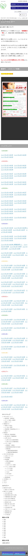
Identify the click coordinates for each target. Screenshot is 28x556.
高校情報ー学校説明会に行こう (12, 429)
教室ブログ (6, 491)
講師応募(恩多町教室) (13, 450)
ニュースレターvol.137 (7, 173)
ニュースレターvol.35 (6, 365)
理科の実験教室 (10, 461)
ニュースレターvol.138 (7, 169)
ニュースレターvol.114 (7, 213)
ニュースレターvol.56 (18, 321)
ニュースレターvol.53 (6, 327)
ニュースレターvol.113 (7, 217)
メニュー (24, 14)
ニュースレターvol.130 (7, 184)
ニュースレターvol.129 (20, 184)
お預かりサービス (9, 455)
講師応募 (8, 448)
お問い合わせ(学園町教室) (12, 441)
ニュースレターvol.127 (20, 192)
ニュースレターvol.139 (20, 167)
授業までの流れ (8, 425)
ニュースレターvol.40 (19, 357)
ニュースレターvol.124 (7, 196)
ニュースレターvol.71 (19, 290)
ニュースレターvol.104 (20, 236)
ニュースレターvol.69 (18, 292)
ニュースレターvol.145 (7, 155)
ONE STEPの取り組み (9, 454)
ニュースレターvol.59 (6, 319)
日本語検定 (7, 457)
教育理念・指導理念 (9, 418)
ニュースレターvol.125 (20, 194)
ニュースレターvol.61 (19, 309)
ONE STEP (12, 547)
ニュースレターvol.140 (7, 167)
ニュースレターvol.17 (18, 407)
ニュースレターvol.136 (20, 173)
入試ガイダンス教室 (11, 464)
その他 (6, 514)
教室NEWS (6, 487)
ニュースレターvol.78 (6, 282)
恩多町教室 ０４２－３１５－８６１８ (19, 4)
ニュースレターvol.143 (7, 157)
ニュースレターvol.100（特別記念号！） (12, 244)
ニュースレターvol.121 (7, 202)
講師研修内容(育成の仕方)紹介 (13, 447)
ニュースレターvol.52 (19, 327)
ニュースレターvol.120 (20, 202)
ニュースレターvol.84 (6, 273)
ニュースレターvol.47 (18, 340)
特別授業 (7, 459)
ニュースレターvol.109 (20, 227)
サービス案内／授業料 (10, 420)
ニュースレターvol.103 (7, 238)
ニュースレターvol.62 (6, 309)
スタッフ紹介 (8, 443)
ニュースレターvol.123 (7, 200)
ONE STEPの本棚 (9, 498)
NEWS (5, 480)
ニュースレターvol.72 (6, 290)
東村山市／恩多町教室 (10, 434)
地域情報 (7, 512)
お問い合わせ (8, 438)
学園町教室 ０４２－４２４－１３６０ (19, 7)
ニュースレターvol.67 (19, 300)
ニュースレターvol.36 (17, 361)
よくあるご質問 (8, 427)
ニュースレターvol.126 (7, 194)
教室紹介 (6, 432)
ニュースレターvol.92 (18, 255)
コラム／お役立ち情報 (10, 466)
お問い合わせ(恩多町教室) (12, 439)
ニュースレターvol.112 (20, 217)
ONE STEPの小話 (9, 500)
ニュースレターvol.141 (20, 165)
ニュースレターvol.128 (7, 192)
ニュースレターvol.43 (19, 346)
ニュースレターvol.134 (20, 175)
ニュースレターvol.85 (17, 269)
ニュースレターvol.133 (7, 177)
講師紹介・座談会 (10, 445)
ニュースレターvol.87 (18, 267)
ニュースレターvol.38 (18, 359)
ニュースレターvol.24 (18, 390)
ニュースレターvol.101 (7, 240)
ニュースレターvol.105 (7, 236)
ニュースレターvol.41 (6, 357)
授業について (8, 422)
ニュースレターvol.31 (19, 375)
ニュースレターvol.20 (6, 404)
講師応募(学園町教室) (13, 452)
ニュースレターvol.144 (20, 155)
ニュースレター (10, 475)
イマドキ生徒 (9, 468)
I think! (7, 472)
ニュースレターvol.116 (7, 211)
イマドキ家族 (9, 470)
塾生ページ (7, 431)
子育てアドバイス (9, 509)
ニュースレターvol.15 (17, 409)
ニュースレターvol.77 (19, 282)
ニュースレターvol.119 (7, 205)
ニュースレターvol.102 (20, 238)
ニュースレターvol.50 (6, 338)
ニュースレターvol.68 (6, 300)
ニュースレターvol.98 (15, 246)
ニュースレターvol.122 (20, 200)
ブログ (5, 482)
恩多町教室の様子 (9, 495)
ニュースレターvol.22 (17, 392)
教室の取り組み (8, 503)
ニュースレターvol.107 (19, 230)
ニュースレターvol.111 (7, 219)
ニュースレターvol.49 (19, 338)
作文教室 (8, 463)
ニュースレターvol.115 (20, 211)
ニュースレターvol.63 (17, 305)
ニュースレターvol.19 (19, 404)
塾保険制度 (7, 477)
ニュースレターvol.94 (19, 252)
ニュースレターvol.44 (6, 346)
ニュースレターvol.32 (6, 375)
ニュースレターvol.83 (19, 273)
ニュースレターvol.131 (20, 182)
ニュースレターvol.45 (17, 342)
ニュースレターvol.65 (18, 302)
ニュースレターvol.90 (6, 265)
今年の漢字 (8, 473)
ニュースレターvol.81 (18, 275)
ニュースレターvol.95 (6, 252)
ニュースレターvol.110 (7, 227)
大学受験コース (7, 479)
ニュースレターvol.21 (6, 396)
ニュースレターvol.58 (19, 319)
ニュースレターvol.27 (6, 388)
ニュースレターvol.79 (17, 277)
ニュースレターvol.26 (19, 388)
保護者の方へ (7, 423)
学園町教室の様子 (9, 496)
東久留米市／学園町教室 (10, 436)
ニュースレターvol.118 (7, 209)
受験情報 (7, 511)
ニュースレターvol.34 (19, 365)
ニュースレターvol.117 (20, 209)
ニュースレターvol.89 (19, 265)
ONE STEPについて (8, 416)
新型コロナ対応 (8, 489)
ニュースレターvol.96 (14, 248)
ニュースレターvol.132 (7, 182)
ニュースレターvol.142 (7, 165)
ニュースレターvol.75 (18, 284)
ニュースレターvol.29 (18, 377)
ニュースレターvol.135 (7, 175)
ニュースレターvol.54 (17, 323)
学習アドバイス (8, 505)
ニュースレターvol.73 (17, 286)
